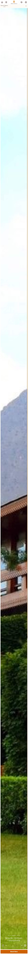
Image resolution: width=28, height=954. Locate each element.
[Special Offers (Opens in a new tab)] (21, 2)
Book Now (14, 952)
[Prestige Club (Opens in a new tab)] (26, 2)
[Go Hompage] (14, 2)
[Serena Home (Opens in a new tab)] (2, 2)
